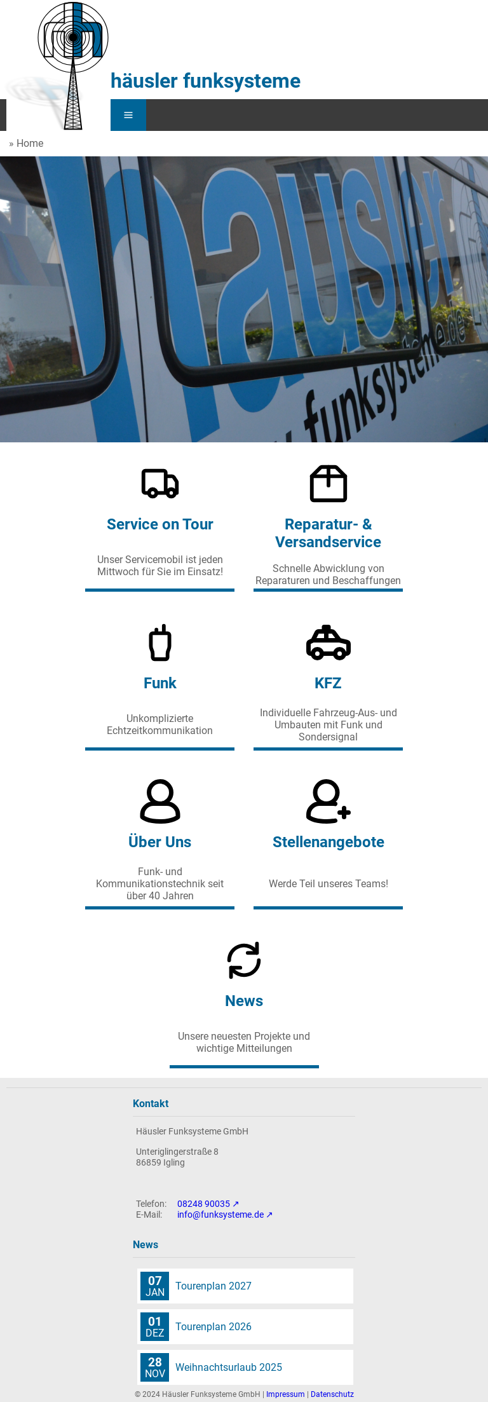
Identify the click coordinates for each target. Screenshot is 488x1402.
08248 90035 (203, 1204)
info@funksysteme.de (220, 1214)
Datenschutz (332, 1394)
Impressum (285, 1394)
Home (30, 143)
